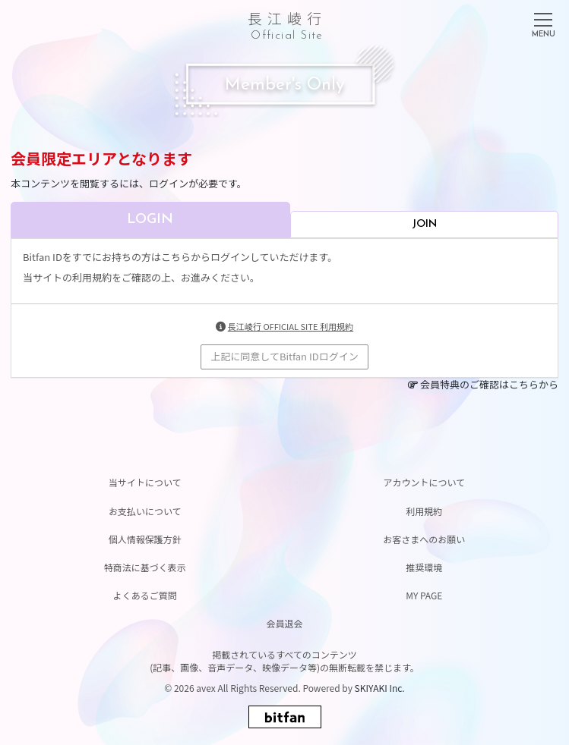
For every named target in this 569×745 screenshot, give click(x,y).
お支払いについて (145, 511)
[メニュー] (543, 22)
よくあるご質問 (145, 595)
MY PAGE (424, 595)
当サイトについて (145, 482)
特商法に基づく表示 (145, 567)
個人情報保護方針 (145, 539)
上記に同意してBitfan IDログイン (284, 356)
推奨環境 (424, 567)
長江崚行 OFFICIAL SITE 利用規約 (290, 326)
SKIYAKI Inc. (380, 687)
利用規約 (424, 511)
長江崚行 (287, 23)
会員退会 (284, 623)
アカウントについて (424, 482)
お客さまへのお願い (424, 539)
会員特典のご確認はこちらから (489, 384)
